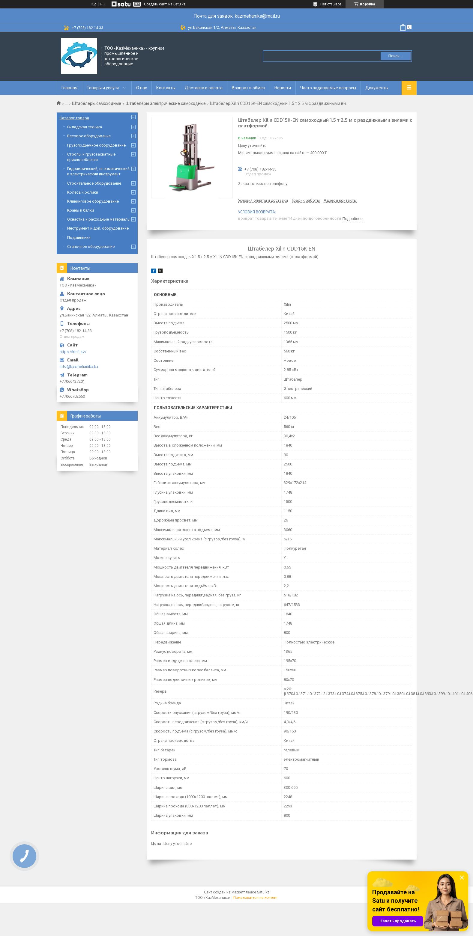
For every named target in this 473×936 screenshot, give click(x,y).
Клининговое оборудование (93, 201)
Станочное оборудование (91, 246)
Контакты (165, 87)
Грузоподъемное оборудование (96, 145)
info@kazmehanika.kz (79, 366)
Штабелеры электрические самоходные (166, 103)
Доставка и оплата (204, 87)
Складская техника (84, 127)
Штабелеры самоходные (96, 103)
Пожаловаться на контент (255, 898)
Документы (376, 87)
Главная (69, 87)
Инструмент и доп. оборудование (98, 228)
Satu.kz (263, 892)
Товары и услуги (103, 87)
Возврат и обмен (248, 87)
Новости (282, 87)
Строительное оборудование (94, 183)
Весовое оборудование (89, 136)
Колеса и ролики (82, 192)
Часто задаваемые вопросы (328, 87)
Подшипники (79, 237)
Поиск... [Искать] (395, 56)
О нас (141, 87)
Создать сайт (155, 4)
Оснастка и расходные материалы (98, 219)
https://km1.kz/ (73, 351)
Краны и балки (80, 210)
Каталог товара (74, 118)
